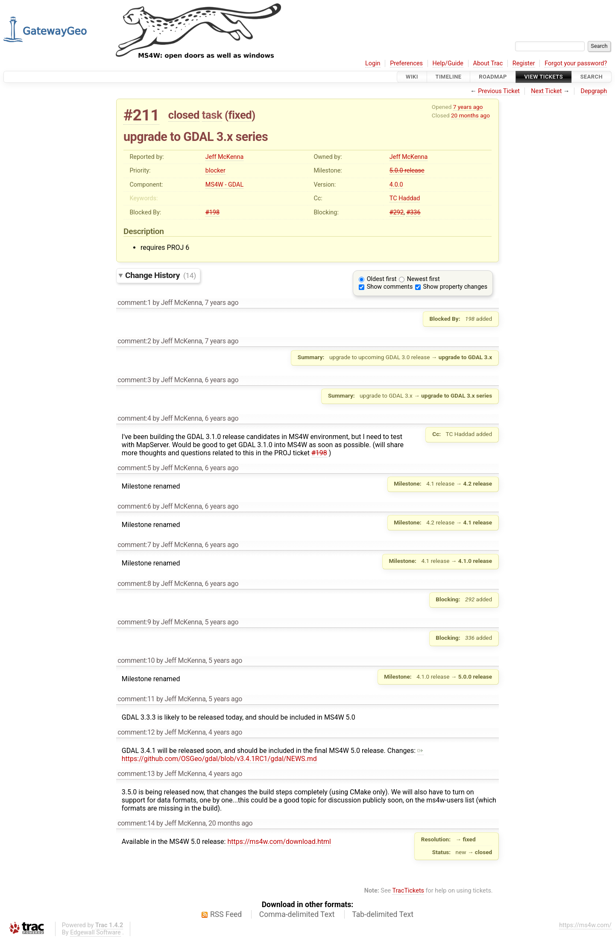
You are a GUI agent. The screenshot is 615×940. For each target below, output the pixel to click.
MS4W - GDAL (224, 184)
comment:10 (136, 660)
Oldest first (382, 279)
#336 (413, 212)
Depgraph (594, 91)
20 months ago (470, 115)
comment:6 (134, 506)
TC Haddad (405, 198)
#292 (397, 212)
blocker (215, 170)
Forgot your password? (576, 63)
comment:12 (136, 732)
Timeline (449, 76)
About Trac (488, 63)
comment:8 (134, 584)
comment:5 (134, 468)
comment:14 (136, 823)
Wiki (412, 76)
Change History (160, 275)
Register (523, 63)
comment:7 (134, 545)
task (212, 114)
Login (373, 63)
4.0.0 (396, 184)
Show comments (390, 286)
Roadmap (493, 76)
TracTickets (408, 890)
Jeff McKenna (224, 157)
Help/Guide (448, 63)
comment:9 (134, 622)
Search (591, 76)
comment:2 (134, 341)
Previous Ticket (499, 91)
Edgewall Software (95, 932)
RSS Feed (226, 914)
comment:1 (134, 303)
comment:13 (136, 774)
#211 (141, 115)
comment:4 (134, 418)
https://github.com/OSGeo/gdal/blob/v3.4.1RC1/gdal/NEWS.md (273, 755)
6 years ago (221, 380)
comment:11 (136, 699)
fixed (240, 114)
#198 (212, 212)
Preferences (406, 63)
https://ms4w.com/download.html (279, 842)
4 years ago (225, 732)
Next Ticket (546, 91)
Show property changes (455, 286)
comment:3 (134, 380)
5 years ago (221, 622)
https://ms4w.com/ (585, 925)
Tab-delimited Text (382, 914)
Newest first (423, 279)
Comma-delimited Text (297, 914)
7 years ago (468, 106)
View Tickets (543, 76)
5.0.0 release (407, 170)
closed (183, 114)
